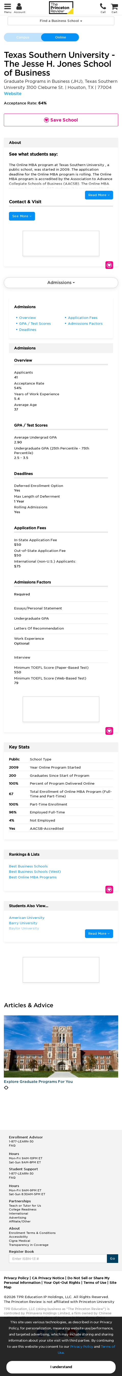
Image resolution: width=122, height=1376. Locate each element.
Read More (99, 195)
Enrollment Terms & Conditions (32, 1233)
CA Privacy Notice (48, 1278)
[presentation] (5, 1087)
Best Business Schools (28, 866)
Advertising (17, 1217)
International (18, 1213)
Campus (22, 37)
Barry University (23, 923)
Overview (27, 318)
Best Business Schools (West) (35, 872)
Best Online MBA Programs (33, 877)
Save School (109, 265)
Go (112, 1258)
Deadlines (27, 330)
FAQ (12, 1145)
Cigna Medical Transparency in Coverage (28, 1243)
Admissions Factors (85, 323)
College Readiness (22, 1209)
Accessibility (18, 1236)
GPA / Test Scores (35, 323)
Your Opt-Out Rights (62, 1283)
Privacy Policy (81, 1346)
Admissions (61, 282)
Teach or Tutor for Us (25, 1205)
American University (26, 918)
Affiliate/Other (20, 1221)
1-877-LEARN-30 (21, 1141)
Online (60, 37)
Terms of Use (94, 1283)
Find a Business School (61, 21)
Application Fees (82, 318)
